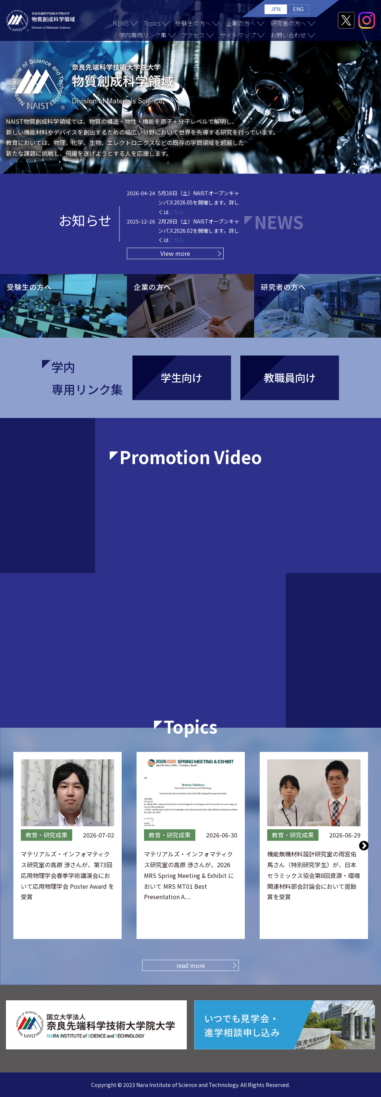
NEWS (121, 23)
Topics (152, 23)
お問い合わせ (288, 34)
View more (175, 253)
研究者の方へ (288, 23)
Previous (17, 845)
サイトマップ (238, 34)
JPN (276, 9)
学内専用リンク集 (143, 34)
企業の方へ (241, 23)
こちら (176, 212)
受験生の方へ (193, 23)
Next (363, 845)
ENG (298, 9)
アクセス (193, 34)
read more (190, 965)
